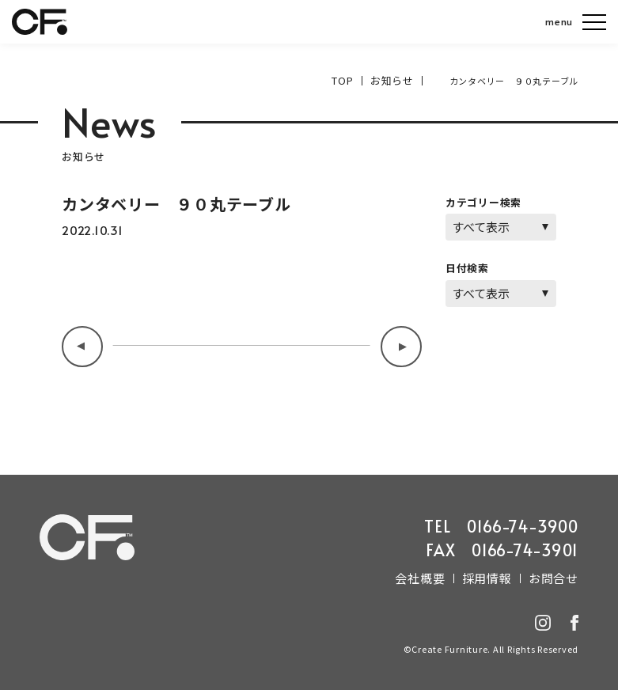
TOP (350, 80)
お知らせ (395, 80)
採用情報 (496, 575)
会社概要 (436, 575)
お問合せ (556, 575)
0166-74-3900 (523, 525)
